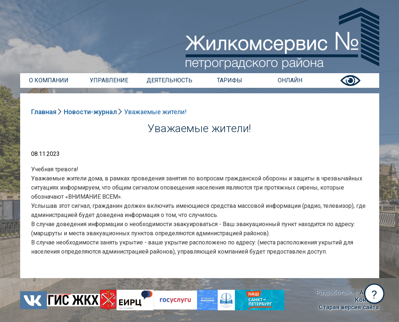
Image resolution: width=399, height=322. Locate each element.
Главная (43, 112)
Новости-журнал (90, 112)
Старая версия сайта (349, 307)
